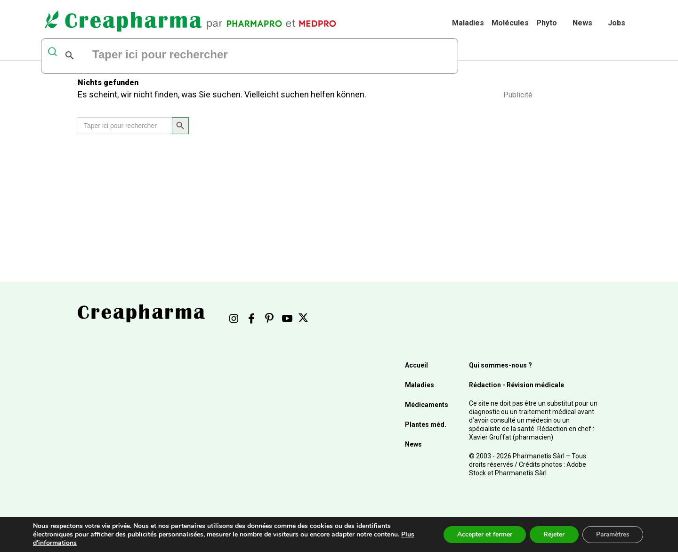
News (582, 22)
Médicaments (426, 404)
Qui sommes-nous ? (500, 365)
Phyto (546, 22)
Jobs (616, 22)
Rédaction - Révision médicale (516, 385)
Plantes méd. (425, 424)
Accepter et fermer (481, 534)
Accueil (416, 365)
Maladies (468, 22)
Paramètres (612, 534)
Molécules (510, 22)
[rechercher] (206, 55)
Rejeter (552, 534)
